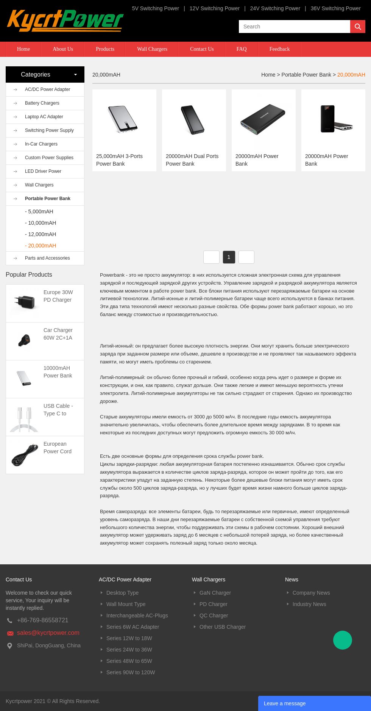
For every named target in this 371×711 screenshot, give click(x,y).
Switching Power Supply (49, 130)
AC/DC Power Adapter (47, 89)
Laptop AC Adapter (44, 116)
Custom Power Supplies (49, 157)
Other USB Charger (223, 627)
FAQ (242, 49)
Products (105, 49)
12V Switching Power (215, 8)
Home (23, 49)
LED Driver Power (43, 171)
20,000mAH (351, 75)
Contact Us (202, 49)
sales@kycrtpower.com (48, 633)
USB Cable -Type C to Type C (58, 413)
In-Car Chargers (41, 144)
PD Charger (214, 604)
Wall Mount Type (126, 604)
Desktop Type (122, 593)
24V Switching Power (275, 8)
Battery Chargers (42, 103)
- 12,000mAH (40, 234)
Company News (311, 593)
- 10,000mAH (40, 223)
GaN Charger (215, 593)
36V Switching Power (336, 8)
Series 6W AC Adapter (132, 627)
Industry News (309, 604)
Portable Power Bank (47, 198)
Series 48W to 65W (129, 661)
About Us (63, 49)
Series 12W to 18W (129, 638)
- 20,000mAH (40, 246)
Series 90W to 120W (130, 672)
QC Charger (214, 615)
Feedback (280, 49)
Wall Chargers (152, 49)
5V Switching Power (155, 8)
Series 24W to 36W (129, 650)
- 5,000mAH (39, 211)
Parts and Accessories (47, 258)
